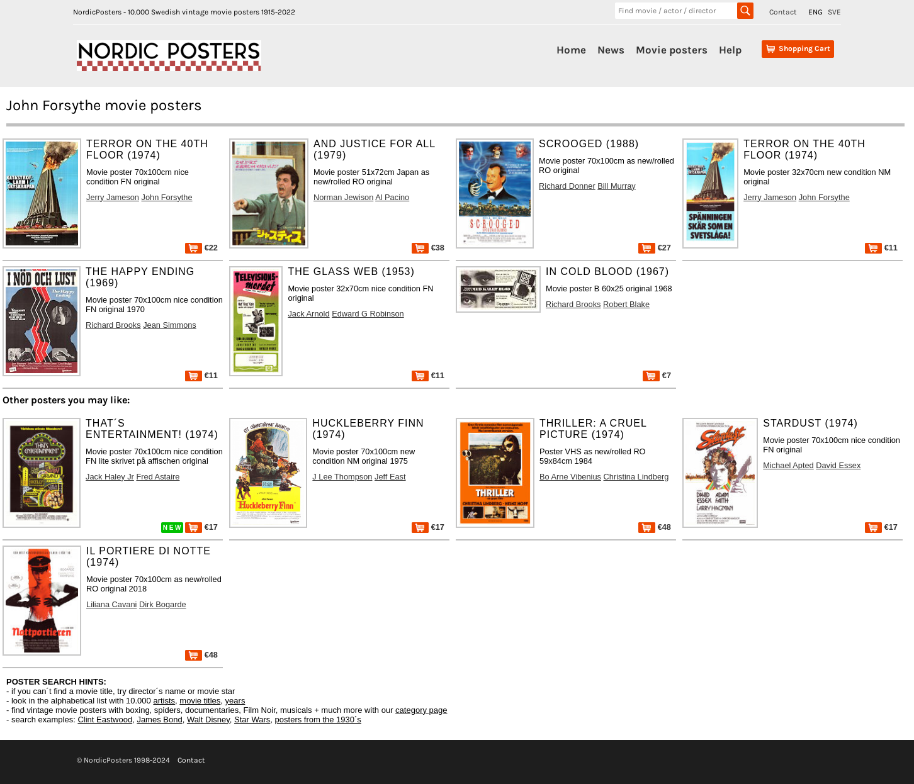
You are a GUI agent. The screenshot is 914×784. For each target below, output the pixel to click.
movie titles (199, 700)
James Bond (159, 719)
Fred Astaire (157, 476)
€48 (654, 527)
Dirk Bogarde (162, 604)
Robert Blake (626, 304)
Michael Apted (788, 465)
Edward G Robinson (368, 313)
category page (421, 710)
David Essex (838, 465)
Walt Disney (208, 719)
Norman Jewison (343, 197)
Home (571, 49)
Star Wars (252, 719)
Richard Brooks (113, 325)
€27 (654, 247)
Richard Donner (567, 186)
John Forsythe (167, 197)
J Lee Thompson (342, 476)
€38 (428, 247)
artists (164, 700)
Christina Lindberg (636, 476)
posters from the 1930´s (318, 719)
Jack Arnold (308, 313)
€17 (201, 527)
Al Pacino (392, 197)
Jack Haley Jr (110, 476)
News (610, 49)
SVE (834, 12)
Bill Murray (616, 186)
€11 (881, 247)
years (235, 700)
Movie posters (672, 49)
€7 (657, 375)
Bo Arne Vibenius (570, 476)
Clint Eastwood (104, 719)
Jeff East (390, 476)
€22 (201, 247)
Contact (783, 12)
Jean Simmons (169, 325)
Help (730, 49)
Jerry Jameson (112, 197)
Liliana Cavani (111, 604)
